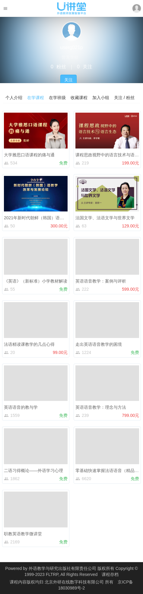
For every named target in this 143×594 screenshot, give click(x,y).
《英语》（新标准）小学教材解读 (35, 281)
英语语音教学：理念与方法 (100, 407)
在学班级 (57, 97)
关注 (68, 79)
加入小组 (100, 97)
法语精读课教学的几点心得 (29, 344)
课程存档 (110, 574)
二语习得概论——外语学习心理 (33, 470)
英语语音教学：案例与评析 (100, 281)
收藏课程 (79, 97)
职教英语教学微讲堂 (23, 533)
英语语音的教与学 (21, 407)
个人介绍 (13, 97)
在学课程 (35, 97)
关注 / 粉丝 (124, 97)
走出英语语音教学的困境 (98, 344)
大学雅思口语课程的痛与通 (29, 154)
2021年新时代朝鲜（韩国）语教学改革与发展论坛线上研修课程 (63, 217)
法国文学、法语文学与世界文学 (105, 217)
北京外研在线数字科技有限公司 (75, 582)
